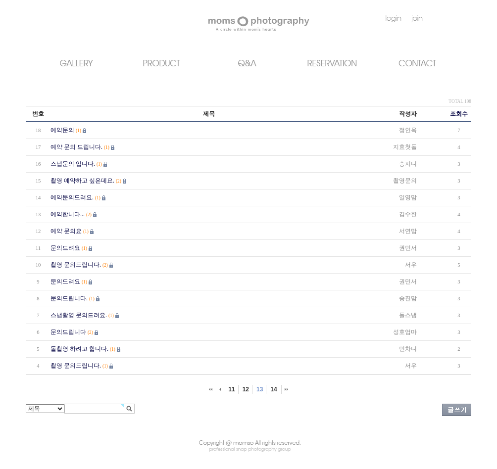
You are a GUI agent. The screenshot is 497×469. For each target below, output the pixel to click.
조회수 (459, 113)
